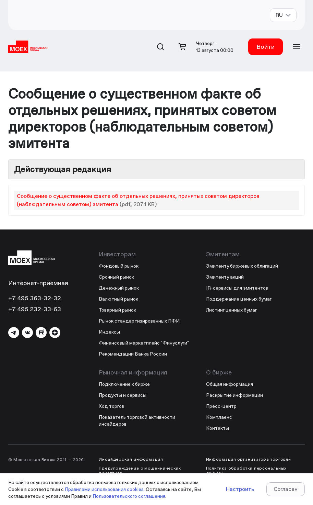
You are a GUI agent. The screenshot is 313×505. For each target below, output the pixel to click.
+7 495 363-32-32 (34, 298)
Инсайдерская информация (131, 459)
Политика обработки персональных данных (246, 470)
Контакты (217, 428)
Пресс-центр (221, 406)
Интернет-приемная (38, 283)
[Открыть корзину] (182, 46)
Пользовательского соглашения (129, 496)
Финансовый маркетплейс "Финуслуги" (144, 343)
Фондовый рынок (119, 266)
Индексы (109, 332)
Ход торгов (111, 406)
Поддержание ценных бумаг (239, 299)
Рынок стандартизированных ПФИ (139, 321)
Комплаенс (219, 417)
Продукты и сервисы (122, 395)
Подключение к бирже (124, 384)
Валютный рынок (118, 299)
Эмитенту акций (225, 277)
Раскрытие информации (234, 395)
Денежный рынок (119, 288)
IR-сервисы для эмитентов (237, 288)
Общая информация (229, 384)
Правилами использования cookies (104, 489)
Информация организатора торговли (248, 459)
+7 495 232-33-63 (34, 309)
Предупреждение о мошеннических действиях (140, 470)
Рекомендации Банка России (133, 354)
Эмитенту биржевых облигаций (242, 266)
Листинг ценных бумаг (231, 310)
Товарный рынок (117, 310)
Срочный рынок (116, 277)
